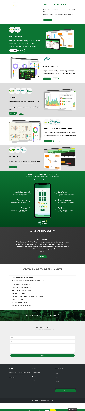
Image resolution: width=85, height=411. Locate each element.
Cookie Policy (12, 385)
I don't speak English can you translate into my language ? (27, 304)
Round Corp (50, 408)
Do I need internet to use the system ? (22, 285)
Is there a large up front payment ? (21, 295)
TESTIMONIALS (60, 2)
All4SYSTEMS (46, 2)
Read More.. (42, 264)
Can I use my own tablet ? (19, 301)
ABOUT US (53, 2)
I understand (53, 410)
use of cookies (47, 410)
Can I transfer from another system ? (22, 313)
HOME (40, 2)
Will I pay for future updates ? (20, 310)
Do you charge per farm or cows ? (21, 292)
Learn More (43, 20)
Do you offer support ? (18, 307)
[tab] (42, 285)
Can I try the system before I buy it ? (22, 298)
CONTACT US (72, 2)
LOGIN (66, 2)
